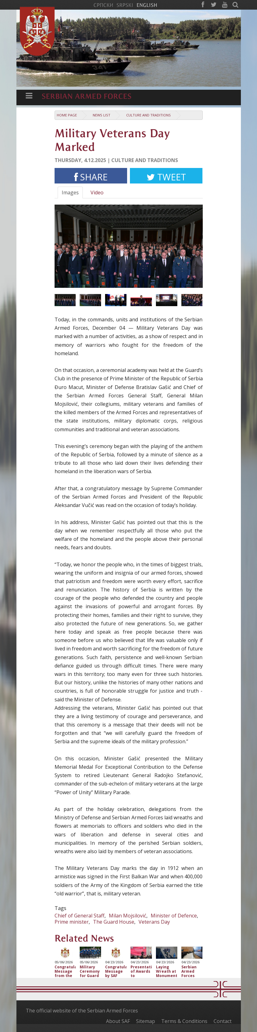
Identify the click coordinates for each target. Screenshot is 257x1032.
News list (101, 115)
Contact (223, 1021)
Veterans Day (154, 921)
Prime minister (72, 921)
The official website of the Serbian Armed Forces (82, 1010)
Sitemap (145, 1021)
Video (97, 192)
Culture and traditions (148, 115)
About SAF (118, 1021)
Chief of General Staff (79, 915)
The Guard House (113, 921)
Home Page (67, 115)
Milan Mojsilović (127, 915)
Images (70, 192)
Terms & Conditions (184, 1021)
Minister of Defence (174, 915)
